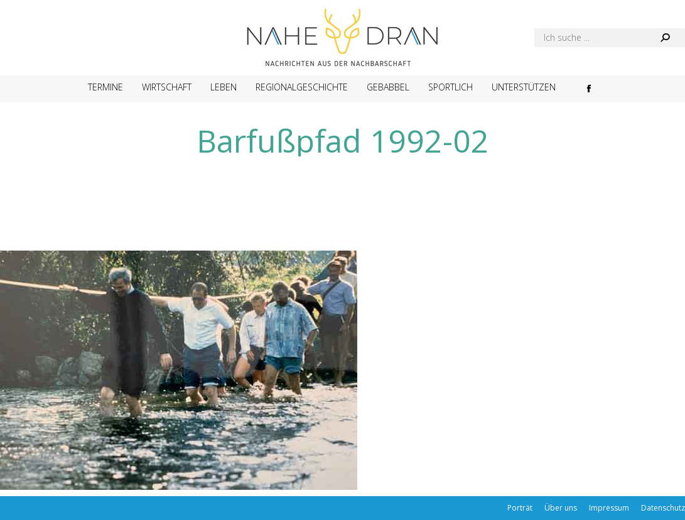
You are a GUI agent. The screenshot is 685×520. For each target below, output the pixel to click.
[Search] (609, 37)
